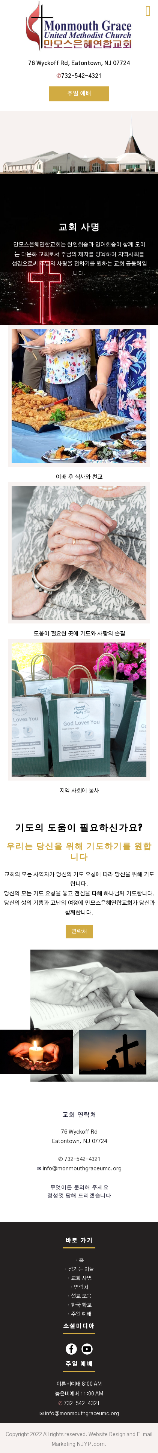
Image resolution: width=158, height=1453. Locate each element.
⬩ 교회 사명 (79, 1278)
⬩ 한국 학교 (79, 1305)
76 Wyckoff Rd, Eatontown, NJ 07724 (79, 63)
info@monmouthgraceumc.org (81, 1168)
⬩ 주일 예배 (79, 1314)
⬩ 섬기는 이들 (79, 1269)
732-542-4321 (79, 76)
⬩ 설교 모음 (79, 1296)
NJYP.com (91, 1444)
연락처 (79, 931)
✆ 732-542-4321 (79, 1159)
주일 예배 (79, 93)
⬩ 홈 (79, 1260)
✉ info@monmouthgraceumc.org (79, 1413)
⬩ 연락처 (79, 1287)
